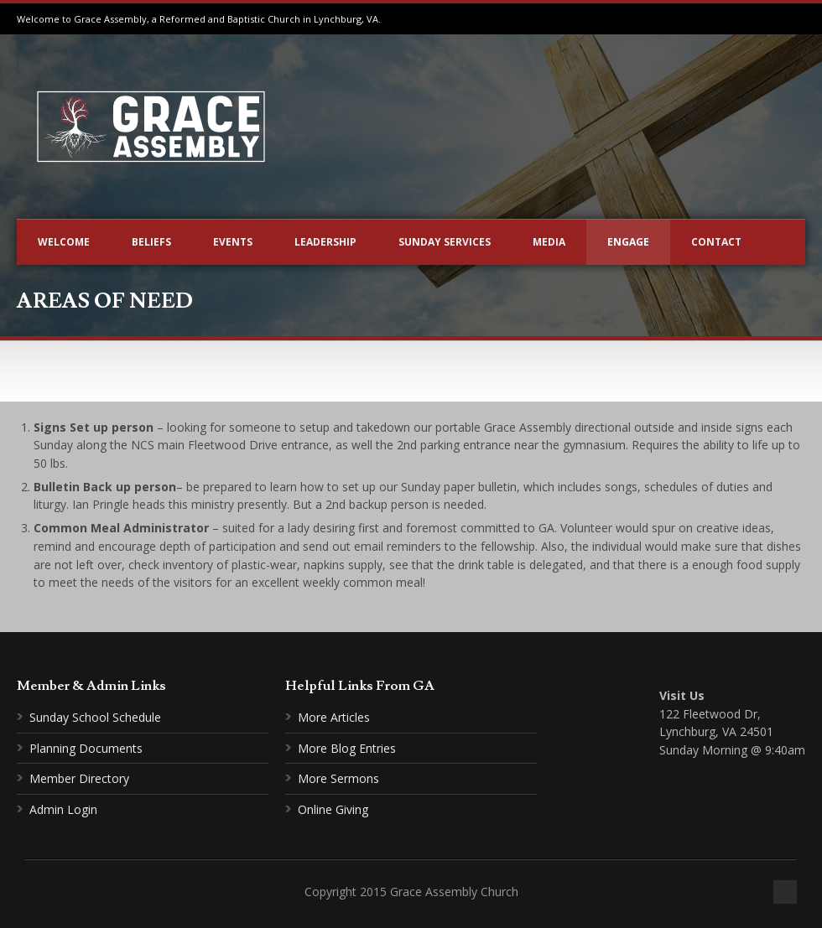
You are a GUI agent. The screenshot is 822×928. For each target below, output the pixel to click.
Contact (716, 242)
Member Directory (79, 778)
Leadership (325, 242)
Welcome (64, 242)
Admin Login (63, 809)
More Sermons (338, 778)
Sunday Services (444, 242)
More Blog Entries (347, 748)
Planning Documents (86, 748)
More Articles (334, 717)
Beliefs (151, 242)
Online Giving (333, 809)
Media (549, 242)
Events (232, 242)
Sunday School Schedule (95, 717)
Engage (628, 242)
